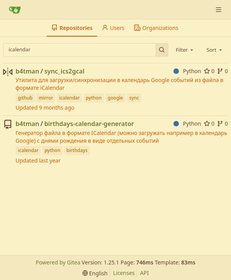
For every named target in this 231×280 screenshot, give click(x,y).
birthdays (77, 150)
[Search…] (162, 50)
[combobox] (185, 49)
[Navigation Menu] (219, 9)
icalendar (69, 97)
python (94, 97)
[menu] (95, 273)
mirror (45, 97)
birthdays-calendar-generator (89, 124)
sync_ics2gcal (64, 71)
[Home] (15, 10)
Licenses (124, 272)
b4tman (27, 71)
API (144, 272)
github (25, 97)
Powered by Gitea (58, 262)
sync (134, 97)
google (115, 97)
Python (187, 71)
